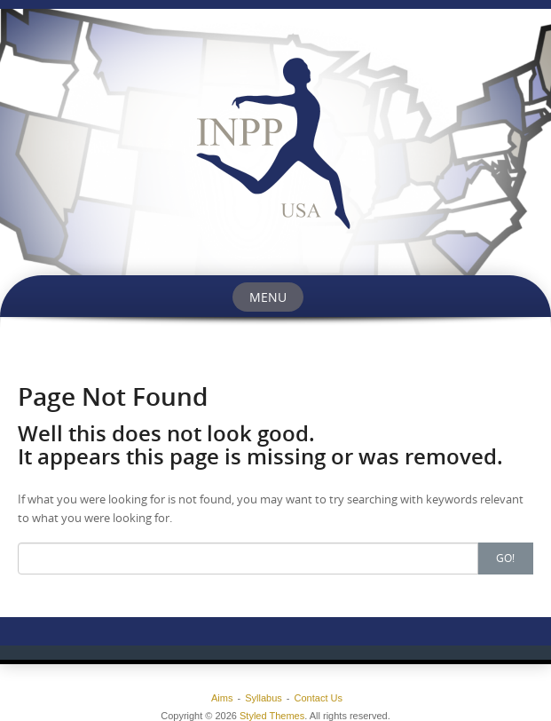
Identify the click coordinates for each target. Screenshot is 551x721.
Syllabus (263, 698)
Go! (505, 558)
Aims (221, 698)
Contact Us (318, 698)
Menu (268, 297)
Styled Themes (272, 715)
